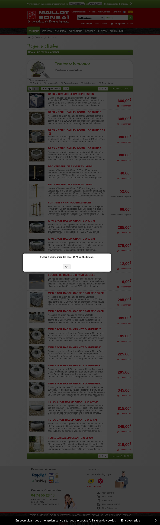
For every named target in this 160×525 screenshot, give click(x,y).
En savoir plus (130, 520)
